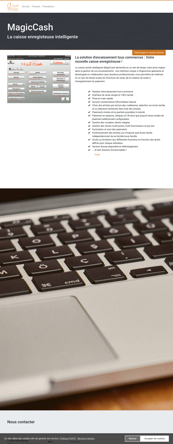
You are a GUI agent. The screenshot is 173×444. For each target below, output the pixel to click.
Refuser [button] (133, 438)
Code (97, 154)
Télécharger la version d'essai (149, 52)
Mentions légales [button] (85, 438)
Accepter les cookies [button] (154, 438)
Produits (36, 6)
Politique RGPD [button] (68, 438)
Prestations (48, 6)
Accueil (25, 6)
